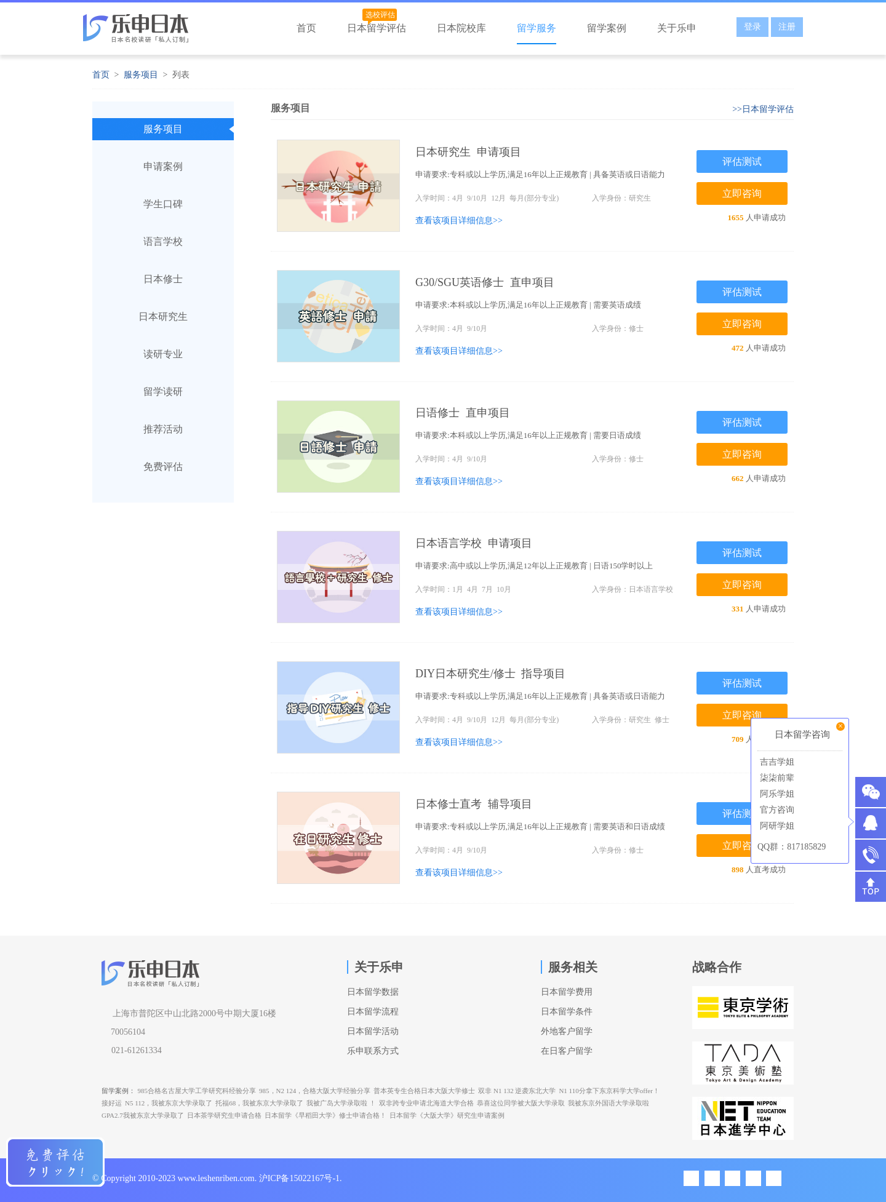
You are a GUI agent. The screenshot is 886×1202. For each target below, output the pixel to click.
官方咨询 (775, 809)
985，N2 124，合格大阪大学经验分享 (314, 1090)
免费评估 (163, 466)
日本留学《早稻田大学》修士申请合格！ (325, 1115)
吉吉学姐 (775, 761)
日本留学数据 (373, 992)
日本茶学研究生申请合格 (224, 1115)
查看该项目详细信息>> (459, 220)
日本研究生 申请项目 (468, 152)
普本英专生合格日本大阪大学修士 (424, 1090)
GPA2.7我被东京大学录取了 (143, 1115)
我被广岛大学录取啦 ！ (341, 1103)
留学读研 (163, 391)
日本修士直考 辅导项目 (473, 804)
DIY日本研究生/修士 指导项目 (490, 673)
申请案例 (163, 166)
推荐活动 (163, 429)
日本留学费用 (567, 992)
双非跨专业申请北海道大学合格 (426, 1103)
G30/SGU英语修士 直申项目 (484, 282)
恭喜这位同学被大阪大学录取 (521, 1103)
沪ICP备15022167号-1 (299, 1178)
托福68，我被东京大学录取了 (259, 1103)
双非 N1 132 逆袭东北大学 (517, 1090)
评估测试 (742, 161)
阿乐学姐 (775, 793)
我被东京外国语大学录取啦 (608, 1103)
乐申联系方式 (373, 1051)
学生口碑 (163, 204)
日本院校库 (461, 28)
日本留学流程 (373, 1011)
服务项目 (141, 74)
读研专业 (163, 354)
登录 (752, 26)
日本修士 (163, 279)
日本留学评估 (376, 28)
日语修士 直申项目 (462, 413)
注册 (787, 26)
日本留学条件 (567, 1011)
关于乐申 (676, 28)
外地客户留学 (567, 1031)
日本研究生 (163, 316)
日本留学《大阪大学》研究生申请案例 (447, 1115)
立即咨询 (742, 193)
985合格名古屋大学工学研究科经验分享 (197, 1090)
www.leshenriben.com (216, 1178)
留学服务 (536, 28)
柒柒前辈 (775, 777)
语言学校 (163, 241)
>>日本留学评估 (763, 109)
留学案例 (606, 28)
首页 (306, 28)
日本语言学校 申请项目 (473, 543)
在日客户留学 (567, 1051)
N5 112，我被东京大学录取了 (168, 1103)
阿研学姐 (775, 825)
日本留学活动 (373, 1031)
